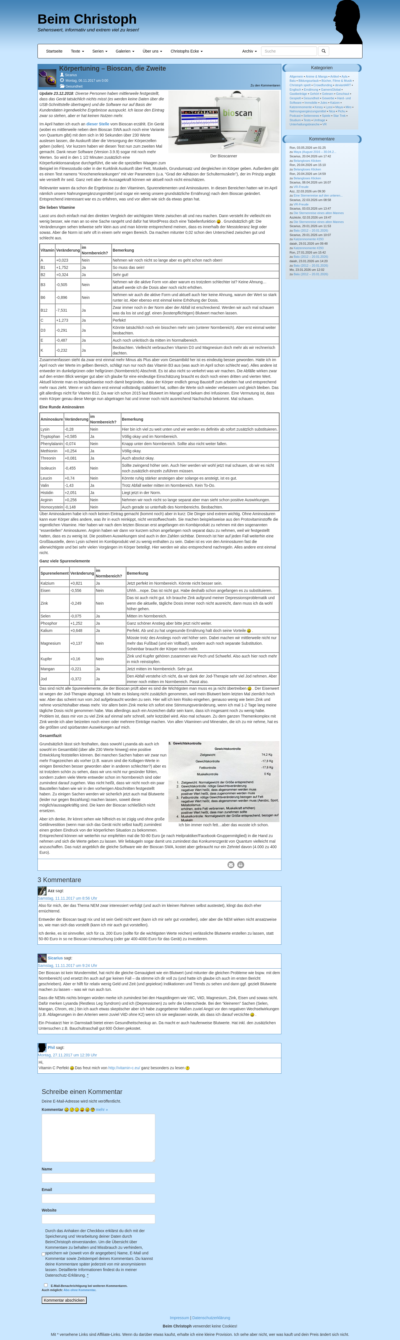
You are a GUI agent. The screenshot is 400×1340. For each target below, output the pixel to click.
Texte (77, 51)
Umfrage (319, 120)
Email (47, 1189)
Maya (339, 107)
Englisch (295, 89)
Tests (307, 120)
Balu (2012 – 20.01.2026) (311, 230)
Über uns (152, 51)
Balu (293, 80)
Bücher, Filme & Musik (336, 80)
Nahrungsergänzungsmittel (308, 111)
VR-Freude (301, 186)
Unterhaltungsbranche (305, 124)
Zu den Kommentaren (265, 85)
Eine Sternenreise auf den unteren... (318, 195)
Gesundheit (74, 86)
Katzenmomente (301, 107)
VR (324, 124)
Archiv (249, 51)
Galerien (125, 51)
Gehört (314, 93)
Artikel (334, 76)
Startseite (54, 51)
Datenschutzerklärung (211, 1318)
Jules (324, 102)
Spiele (326, 115)
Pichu (342, 111)
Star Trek (339, 115)
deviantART (343, 85)
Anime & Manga (317, 76)
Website (49, 1210)
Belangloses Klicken (307, 160)
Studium (295, 120)
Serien (100, 51)
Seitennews (311, 115)
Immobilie (311, 102)
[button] (231, 864)
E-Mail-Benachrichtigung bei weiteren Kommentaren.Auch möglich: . (85, 1287)
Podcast (295, 115)
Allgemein (296, 76)
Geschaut (342, 93)
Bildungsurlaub (309, 80)
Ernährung (311, 89)
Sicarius (71, 75)
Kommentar (52, 1109)
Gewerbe (328, 98)
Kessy (319, 107)
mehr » (102, 1109)
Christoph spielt (300, 85)
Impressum (179, 1318)
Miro (348, 107)
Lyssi (329, 107)
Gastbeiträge (298, 93)
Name (47, 1169)
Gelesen (327, 93)
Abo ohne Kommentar (79, 1290)
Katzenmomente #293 (309, 239)
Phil (51, 1047)
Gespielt (295, 98)
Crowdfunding (322, 85)
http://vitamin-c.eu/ (124, 1068)
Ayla (345, 76)
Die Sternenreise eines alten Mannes (319, 213)
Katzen (335, 102)
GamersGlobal (331, 89)
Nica (332, 111)
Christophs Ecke (187, 51)
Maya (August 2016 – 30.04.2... (315, 151)
